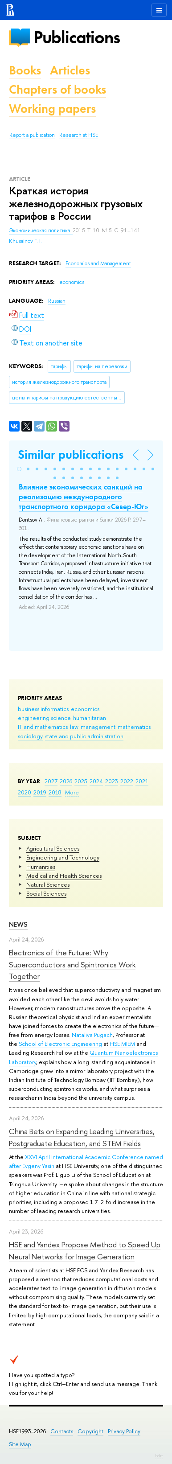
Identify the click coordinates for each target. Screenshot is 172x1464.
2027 (51, 781)
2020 (24, 792)
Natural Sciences (48, 884)
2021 (141, 781)
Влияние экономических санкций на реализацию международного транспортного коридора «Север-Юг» (83, 496)
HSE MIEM (122, 1044)
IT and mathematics (43, 727)
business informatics (43, 709)
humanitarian (89, 718)
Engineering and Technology (62, 857)
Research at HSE (78, 135)
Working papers (52, 108)
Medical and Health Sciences (64, 876)
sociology (30, 736)
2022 (126, 781)
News (18, 924)
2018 (55, 792)
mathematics (134, 727)
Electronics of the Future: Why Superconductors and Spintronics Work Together (72, 964)
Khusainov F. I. (25, 241)
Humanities (40, 867)
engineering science (44, 718)
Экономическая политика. (41, 230)
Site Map (20, 1444)
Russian (57, 300)
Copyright (90, 1431)
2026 (66, 781)
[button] (19, 469)
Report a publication (32, 135)
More (72, 792)
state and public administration (84, 736)
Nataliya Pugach (92, 1035)
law (74, 727)
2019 (39, 792)
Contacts (61, 1431)
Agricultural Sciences (52, 848)
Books (25, 70)
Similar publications (70, 454)
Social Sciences (46, 893)
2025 (80, 781)
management (98, 727)
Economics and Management (98, 263)
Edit (159, 1455)
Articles (70, 70)
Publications (76, 37)
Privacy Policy (124, 1431)
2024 (96, 781)
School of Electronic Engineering (60, 1044)
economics (85, 709)
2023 (111, 781)
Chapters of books (57, 89)
